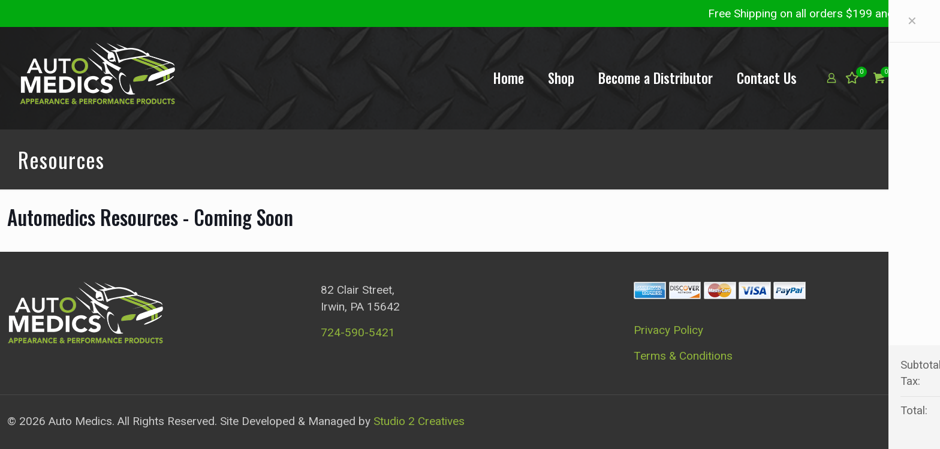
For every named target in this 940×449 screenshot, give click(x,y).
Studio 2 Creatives (419, 421)
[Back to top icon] (920, 420)
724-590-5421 (358, 332)
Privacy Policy (668, 330)
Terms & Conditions (683, 356)
